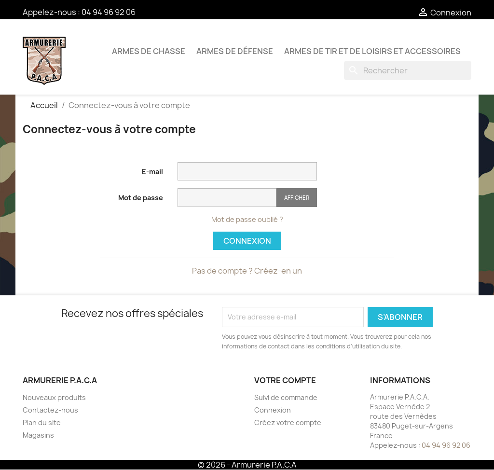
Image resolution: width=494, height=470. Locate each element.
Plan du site (42, 422)
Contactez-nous (50, 410)
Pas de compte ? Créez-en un (247, 270)
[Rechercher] (407, 70)
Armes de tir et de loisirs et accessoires (372, 51)
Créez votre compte (287, 422)
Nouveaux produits (54, 397)
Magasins (38, 435)
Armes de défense (234, 51)
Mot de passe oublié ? (247, 219)
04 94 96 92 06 (109, 12)
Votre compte (285, 380)
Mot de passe (140, 197)
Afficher (296, 197)
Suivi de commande (285, 397)
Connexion (247, 240)
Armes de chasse (148, 51)
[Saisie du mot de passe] (227, 197)
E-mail (152, 171)
